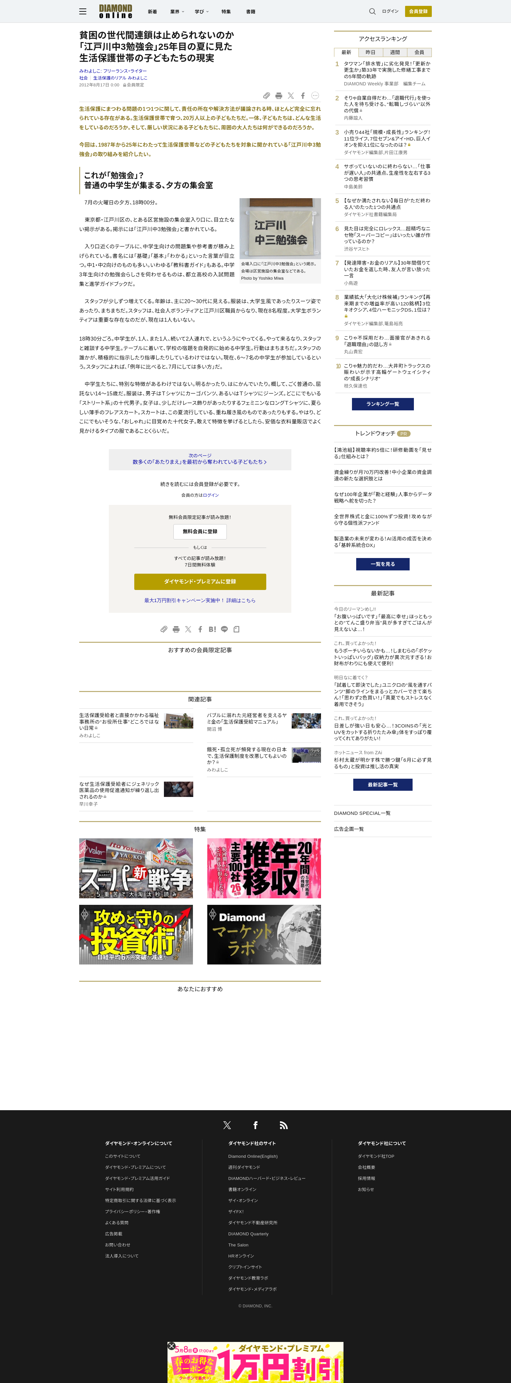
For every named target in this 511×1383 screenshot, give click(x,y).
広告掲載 (113, 1233)
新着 (152, 11)
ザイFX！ (236, 1211)
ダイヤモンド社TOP (376, 1156)
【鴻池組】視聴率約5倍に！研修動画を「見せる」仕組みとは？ (383, 453)
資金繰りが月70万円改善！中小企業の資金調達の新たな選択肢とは (383, 475)
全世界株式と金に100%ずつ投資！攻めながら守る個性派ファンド (383, 520)
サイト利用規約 (119, 1189)
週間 (395, 52)
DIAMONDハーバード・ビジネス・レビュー (267, 1178)
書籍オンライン (242, 1189)
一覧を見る (383, 564)
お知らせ (366, 1189)
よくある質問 (116, 1222)
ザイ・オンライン (243, 1200)
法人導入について (122, 1256)
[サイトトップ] (109, 11)
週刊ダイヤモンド (244, 1167)
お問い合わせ (117, 1245)
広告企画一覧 (349, 829)
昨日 (371, 52)
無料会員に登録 (200, 531)
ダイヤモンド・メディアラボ (252, 1289)
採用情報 (366, 1178)
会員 (420, 52)
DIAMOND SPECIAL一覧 (362, 813)
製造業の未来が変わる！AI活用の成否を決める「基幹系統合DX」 (383, 542)
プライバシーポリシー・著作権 (132, 1211)
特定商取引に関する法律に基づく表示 (140, 1200)
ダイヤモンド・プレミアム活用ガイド (137, 1178)
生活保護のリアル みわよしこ (120, 78)
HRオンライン (241, 1256)
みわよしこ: (113, 71)
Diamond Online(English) (253, 1156)
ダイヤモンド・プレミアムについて (135, 1167)
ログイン (390, 11)
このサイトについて (122, 1156)
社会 (83, 78)
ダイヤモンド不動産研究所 (253, 1222)
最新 (347, 52)
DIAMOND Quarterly (248, 1233)
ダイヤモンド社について (382, 1143)
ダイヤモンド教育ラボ (248, 1278)
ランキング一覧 (383, 404)
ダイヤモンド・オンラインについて (138, 1143)
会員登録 (418, 11)
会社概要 (366, 1167)
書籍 (251, 11)
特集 (226, 11)
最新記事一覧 (383, 784)
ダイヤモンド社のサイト (252, 1143)
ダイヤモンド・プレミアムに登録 (200, 581)
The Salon (238, 1245)
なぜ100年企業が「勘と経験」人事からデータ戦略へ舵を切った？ (383, 498)
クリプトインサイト (245, 1267)
